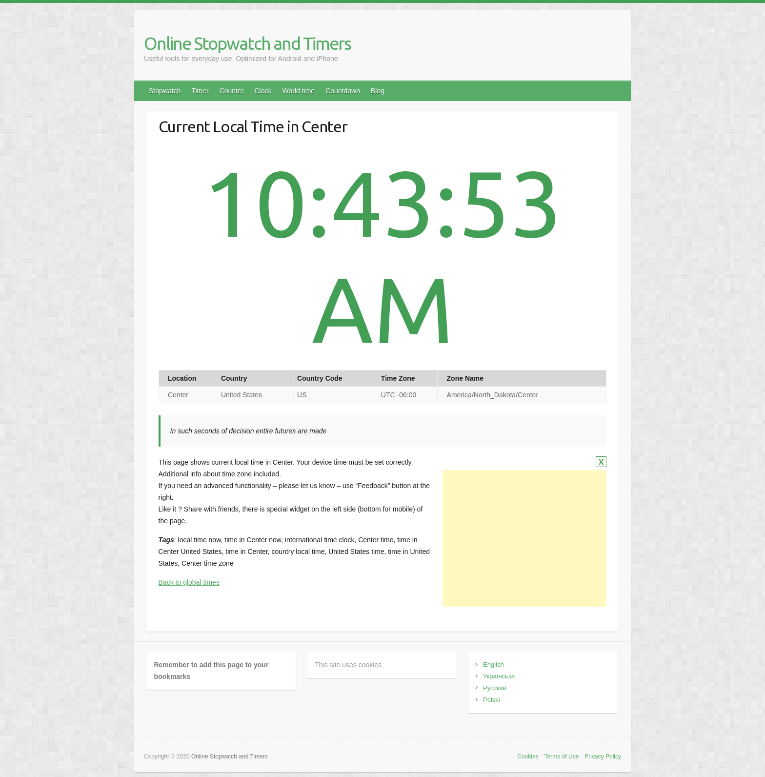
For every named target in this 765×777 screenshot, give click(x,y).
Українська (499, 676)
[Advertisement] (524, 538)
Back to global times (189, 582)
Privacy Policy (602, 756)
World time (298, 91)
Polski (491, 699)
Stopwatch (165, 91)
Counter (232, 91)
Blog (377, 91)
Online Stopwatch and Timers (247, 43)
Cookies (527, 756)
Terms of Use (561, 756)
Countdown (342, 91)
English (493, 664)
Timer (199, 91)
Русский (494, 688)
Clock (262, 91)
